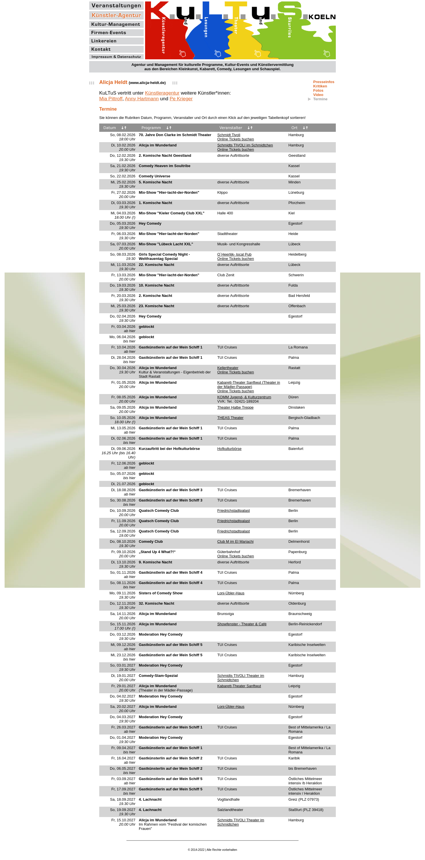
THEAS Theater (230, 418)
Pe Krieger (180, 98)
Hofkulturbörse (229, 448)
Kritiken (320, 86)
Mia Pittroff (110, 98)
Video (318, 95)
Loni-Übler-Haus (231, 593)
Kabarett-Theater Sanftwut (239, 686)
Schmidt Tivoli (228, 135)
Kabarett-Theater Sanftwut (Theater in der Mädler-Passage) (248, 384)
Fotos (318, 90)
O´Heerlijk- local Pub (234, 254)
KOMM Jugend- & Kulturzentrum (244, 397)
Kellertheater (228, 368)
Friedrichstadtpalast (233, 510)
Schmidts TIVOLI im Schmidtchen (245, 145)
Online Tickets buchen (235, 139)
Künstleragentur (162, 93)
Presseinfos (323, 82)
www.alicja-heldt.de (147, 83)
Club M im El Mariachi (235, 541)
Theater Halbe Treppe (235, 407)
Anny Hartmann (142, 98)
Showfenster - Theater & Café (242, 624)
